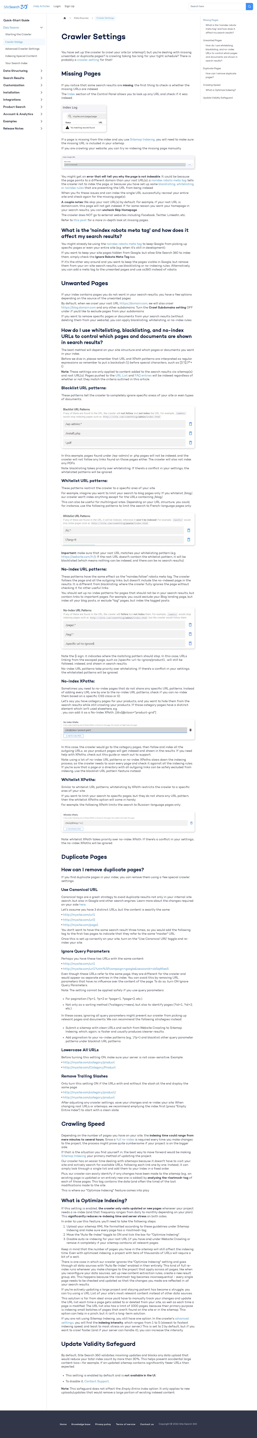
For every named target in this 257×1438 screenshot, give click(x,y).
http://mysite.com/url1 (79, 914)
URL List (121, 375)
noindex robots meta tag (169, 180)
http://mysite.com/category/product (89, 1062)
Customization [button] (13, 85)
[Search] (249, 6)
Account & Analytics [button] (18, 114)
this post (80, 220)
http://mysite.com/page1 (80, 925)
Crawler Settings (14, 41)
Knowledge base (80, 1424)
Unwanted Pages (212, 40)
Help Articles (41, 6)
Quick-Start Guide (16, 20)
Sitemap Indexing (142, 139)
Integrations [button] (12, 99)
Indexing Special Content (21, 56)
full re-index (125, 1139)
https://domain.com (133, 303)
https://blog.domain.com (78, 307)
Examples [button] (10, 121)
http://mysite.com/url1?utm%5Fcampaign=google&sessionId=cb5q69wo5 (116, 969)
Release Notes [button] (13, 128)
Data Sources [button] (11, 27)
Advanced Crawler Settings (22, 49)
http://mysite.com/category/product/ (89, 1092)
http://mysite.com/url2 (79, 920)
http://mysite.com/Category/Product (89, 1067)
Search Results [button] (13, 78)
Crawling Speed (211, 85)
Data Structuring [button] (15, 71)
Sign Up (69, 6)
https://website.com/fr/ (78, 557)
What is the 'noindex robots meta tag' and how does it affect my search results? (221, 29)
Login (57, 6)
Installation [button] (11, 92)
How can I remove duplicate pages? (221, 75)
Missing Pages (210, 20)
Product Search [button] (14, 107)
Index (71, 94)
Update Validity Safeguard (218, 98)
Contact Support (96, 1381)
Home (63, 1424)
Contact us (147, 1424)
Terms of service (125, 1424)
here (82, 904)
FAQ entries (143, 375)
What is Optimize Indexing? (221, 90)
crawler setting (88, 60)
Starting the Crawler (18, 34)
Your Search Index (16, 63)
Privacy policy (103, 1424)
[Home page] (64, 18)
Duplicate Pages (212, 68)
